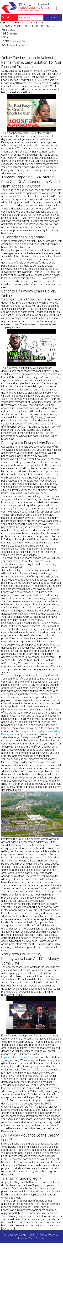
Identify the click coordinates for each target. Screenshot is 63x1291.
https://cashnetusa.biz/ (14, 1057)
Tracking (6, 17)
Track (52, 17)
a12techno (39, 1238)
